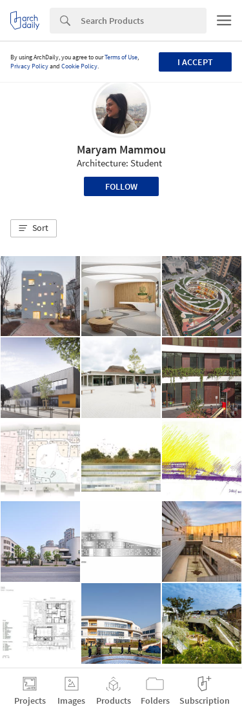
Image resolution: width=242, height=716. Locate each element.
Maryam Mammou (121, 149)
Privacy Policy (29, 66)
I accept (195, 62)
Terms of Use (121, 57)
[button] (33, 228)
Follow (121, 186)
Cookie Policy (79, 66)
